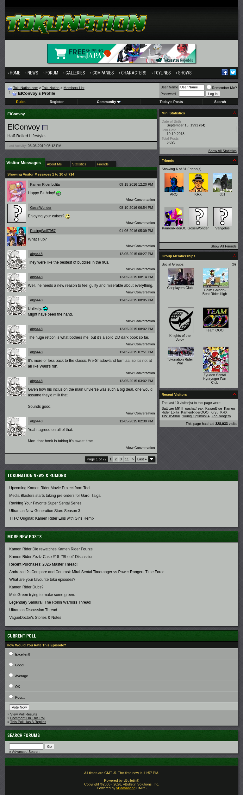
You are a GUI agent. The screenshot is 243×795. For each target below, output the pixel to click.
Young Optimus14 (195, 416)
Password (168, 94)
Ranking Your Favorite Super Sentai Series (45, 503)
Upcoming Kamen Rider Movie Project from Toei (49, 488)
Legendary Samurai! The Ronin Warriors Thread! (50, 602)
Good (19, 665)
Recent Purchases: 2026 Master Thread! (43, 564)
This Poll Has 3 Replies (28, 722)
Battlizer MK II (172, 408)
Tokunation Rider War (180, 361)
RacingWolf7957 (43, 231)
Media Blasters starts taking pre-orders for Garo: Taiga (55, 495)
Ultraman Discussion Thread (33, 610)
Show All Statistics (222, 151)
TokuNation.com (25, 88)
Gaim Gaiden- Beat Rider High (214, 292)
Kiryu (214, 412)
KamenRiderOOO (176, 228)
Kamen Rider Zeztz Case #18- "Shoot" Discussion (51, 557)
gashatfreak (194, 408)
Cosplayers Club (180, 288)
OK (17, 687)
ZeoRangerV (221, 416)
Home (15, 72)
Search (220, 102)
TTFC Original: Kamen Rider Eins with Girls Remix (51, 518)
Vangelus (222, 228)
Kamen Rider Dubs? (26, 587)
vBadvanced (125, 788)
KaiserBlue (213, 408)
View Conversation (140, 200)
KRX (198, 194)
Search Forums (23, 735)
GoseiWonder (40, 207)
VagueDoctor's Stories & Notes (35, 617)
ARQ (174, 194)
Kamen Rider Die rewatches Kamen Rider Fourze (50, 549)
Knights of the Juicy (179, 337)
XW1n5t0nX (171, 416)
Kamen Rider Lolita (45, 184)
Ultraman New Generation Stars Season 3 (44, 511)
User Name (169, 87)
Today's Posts (171, 102)
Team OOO (215, 330)
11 (127, 459)
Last (142, 459)
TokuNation (50, 88)
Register (57, 102)
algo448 (36, 254)
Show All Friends (224, 246)
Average (21, 676)
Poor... (20, 697)
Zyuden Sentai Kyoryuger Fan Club (214, 378)
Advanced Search (26, 751)
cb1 (222, 194)
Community (109, 102)
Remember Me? (222, 88)
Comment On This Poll (27, 718)
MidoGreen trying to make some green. (42, 595)
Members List (74, 88)
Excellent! (22, 654)
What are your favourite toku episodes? (42, 579)
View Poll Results (23, 714)
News (33, 72)
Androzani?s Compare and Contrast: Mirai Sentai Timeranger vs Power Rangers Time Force (86, 572)
